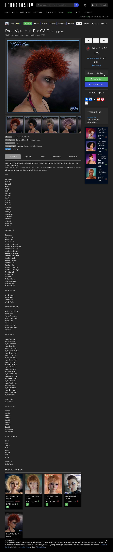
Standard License (23, 146)
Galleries (37, 13)
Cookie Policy (25, 547)
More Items (57, 156)
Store (44, 23)
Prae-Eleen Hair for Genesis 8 (37, 496)
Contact (88, 13)
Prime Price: (93, 58)
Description (13, 156)
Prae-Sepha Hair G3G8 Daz (16, 496)
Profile (36, 23)
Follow (28, 23)
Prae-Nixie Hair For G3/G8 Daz (57, 496)
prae (60, 31)
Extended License (36, 146)
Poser (78, 13)
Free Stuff (25, 13)
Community (51, 13)
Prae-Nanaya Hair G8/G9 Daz (102, 172)
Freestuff (62, 23)
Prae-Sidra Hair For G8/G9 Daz (102, 130)
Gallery (52, 23)
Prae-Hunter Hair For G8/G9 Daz (102, 157)
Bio (79, 23)
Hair (17, 143)
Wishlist (71, 23)
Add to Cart (96, 79)
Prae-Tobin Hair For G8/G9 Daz (102, 143)
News (61, 13)
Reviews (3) (73, 156)
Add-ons (28, 156)
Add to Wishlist (96, 85)
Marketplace (11, 13)
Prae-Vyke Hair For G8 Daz (16, 534)
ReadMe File (92, 117)
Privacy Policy (40, 547)
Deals (69, 13)
